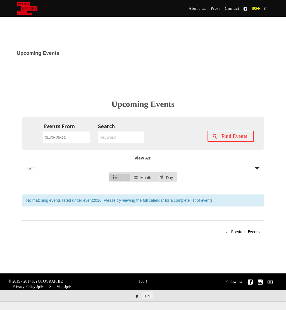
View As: (143, 158)
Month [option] (142, 177)
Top (142, 281)
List (30, 168)
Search (106, 126)
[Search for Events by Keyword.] (121, 137)
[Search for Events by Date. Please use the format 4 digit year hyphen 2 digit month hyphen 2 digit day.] (66, 137)
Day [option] (166, 177)
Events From (59, 126)
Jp (38, 287)
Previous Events (241, 231)
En (43, 287)
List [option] (119, 177)
